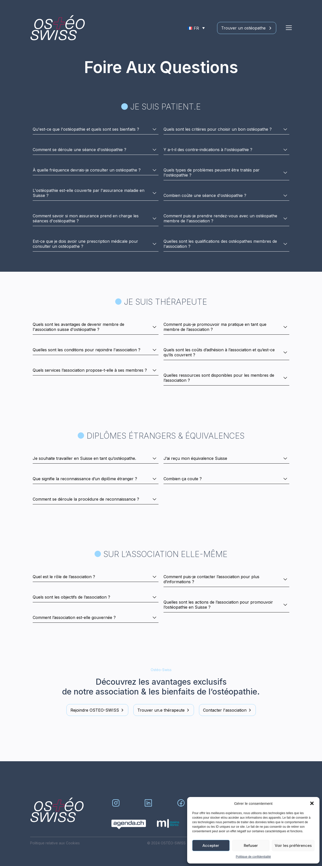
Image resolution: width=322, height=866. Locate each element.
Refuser (251, 845)
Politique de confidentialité (253, 856)
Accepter (211, 845)
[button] (311, 803)
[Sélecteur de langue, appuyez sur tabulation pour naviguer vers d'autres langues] (196, 28)
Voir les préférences (293, 845)
